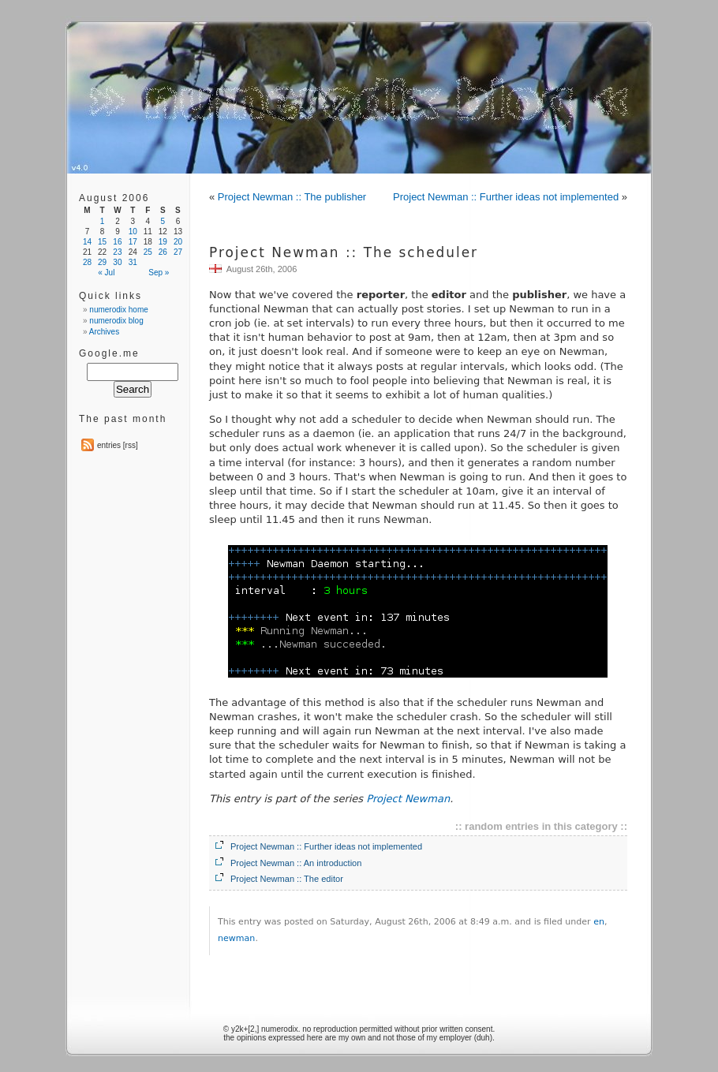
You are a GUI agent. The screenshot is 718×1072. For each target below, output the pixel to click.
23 (117, 252)
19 (163, 241)
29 (102, 262)
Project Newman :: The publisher (292, 197)
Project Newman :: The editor (286, 878)
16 (117, 241)
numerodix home (118, 309)
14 (87, 241)
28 (87, 262)
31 (133, 262)
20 (178, 241)
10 (133, 231)
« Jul (106, 272)
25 (148, 252)
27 (178, 252)
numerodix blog (116, 320)
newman (236, 938)
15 (102, 241)
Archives (104, 331)
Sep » (158, 272)
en (598, 922)
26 (163, 252)
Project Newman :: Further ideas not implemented (506, 197)
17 (133, 241)
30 (117, 262)
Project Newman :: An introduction (295, 863)
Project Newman (408, 799)
